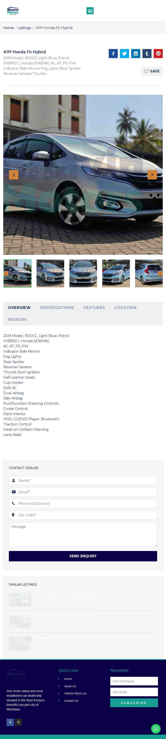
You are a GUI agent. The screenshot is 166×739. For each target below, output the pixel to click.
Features (94, 307)
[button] (90, 10)
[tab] (19, 308)
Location (125, 307)
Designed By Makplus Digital (142, 732)
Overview (19, 307)
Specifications (57, 307)
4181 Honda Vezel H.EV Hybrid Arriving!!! (64, 594)
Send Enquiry (83, 556)
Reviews (17, 319)
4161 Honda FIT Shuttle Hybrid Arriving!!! (64, 616)
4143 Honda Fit (46, 638)
